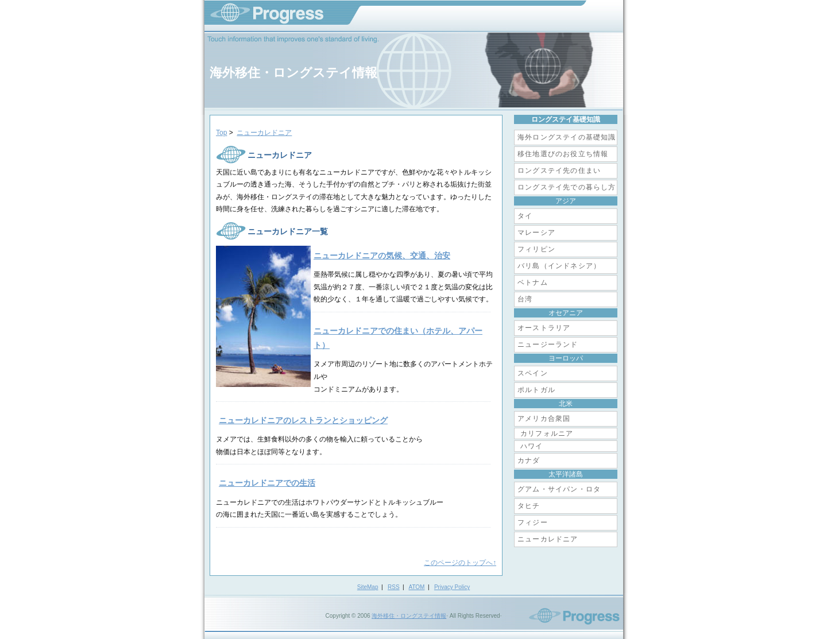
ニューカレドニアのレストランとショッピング (303, 420)
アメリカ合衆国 (543, 419)
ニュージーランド (547, 344)
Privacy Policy (452, 587)
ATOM (416, 587)
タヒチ (528, 506)
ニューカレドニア (264, 133)
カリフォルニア (546, 433)
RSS (394, 587)
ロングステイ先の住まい (559, 170)
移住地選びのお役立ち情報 (562, 154)
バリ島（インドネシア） (559, 266)
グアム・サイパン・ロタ (559, 489)
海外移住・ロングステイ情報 (293, 72)
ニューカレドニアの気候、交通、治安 (382, 255)
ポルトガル (536, 390)
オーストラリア (543, 328)
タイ (524, 216)
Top (221, 133)
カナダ (528, 460)
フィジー (532, 522)
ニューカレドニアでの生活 (267, 482)
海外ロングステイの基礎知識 (566, 137)
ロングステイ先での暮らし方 (566, 187)
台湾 (524, 299)
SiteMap (367, 587)
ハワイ (531, 446)
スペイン (532, 373)
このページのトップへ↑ (460, 563)
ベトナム (532, 282)
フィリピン (536, 249)
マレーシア (536, 233)
